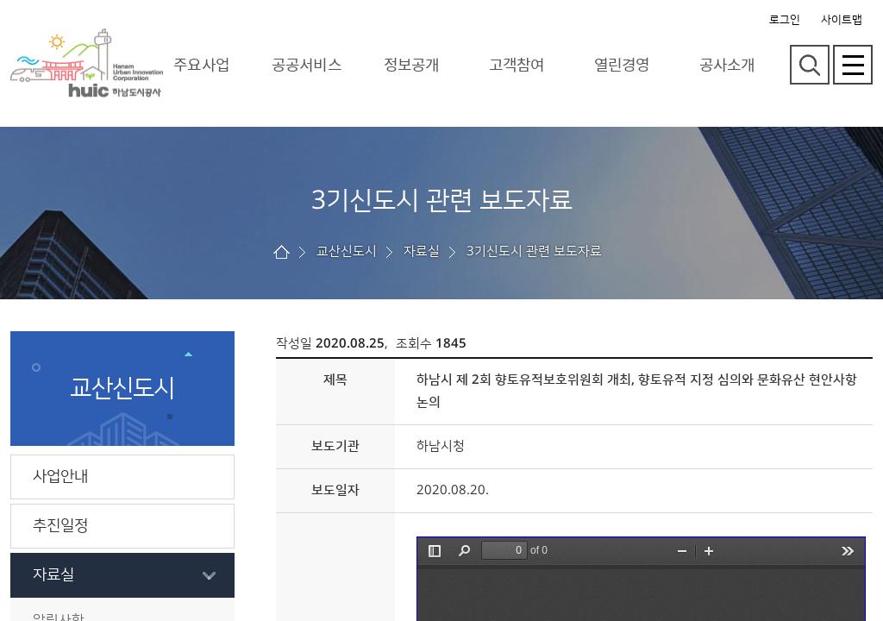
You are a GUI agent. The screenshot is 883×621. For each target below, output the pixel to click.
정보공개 (411, 64)
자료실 (53, 575)
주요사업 (201, 64)
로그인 (784, 20)
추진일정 (60, 526)
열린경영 (621, 64)
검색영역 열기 (810, 65)
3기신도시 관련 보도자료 (534, 251)
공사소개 (727, 64)
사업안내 (60, 477)
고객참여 (516, 64)
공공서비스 (306, 64)
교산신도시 (346, 251)
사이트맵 (841, 20)
